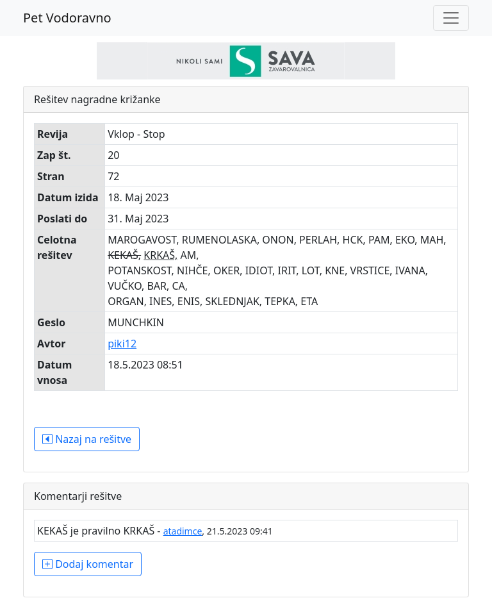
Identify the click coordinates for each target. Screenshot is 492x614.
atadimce (182, 531)
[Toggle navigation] (451, 18)
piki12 (122, 343)
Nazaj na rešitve (86, 439)
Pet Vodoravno (67, 17)
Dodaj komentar (87, 564)
